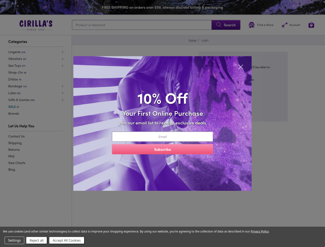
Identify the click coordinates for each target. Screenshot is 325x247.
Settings (14, 240)
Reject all (37, 240)
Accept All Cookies (67, 240)
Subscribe (162, 149)
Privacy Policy (260, 231)
